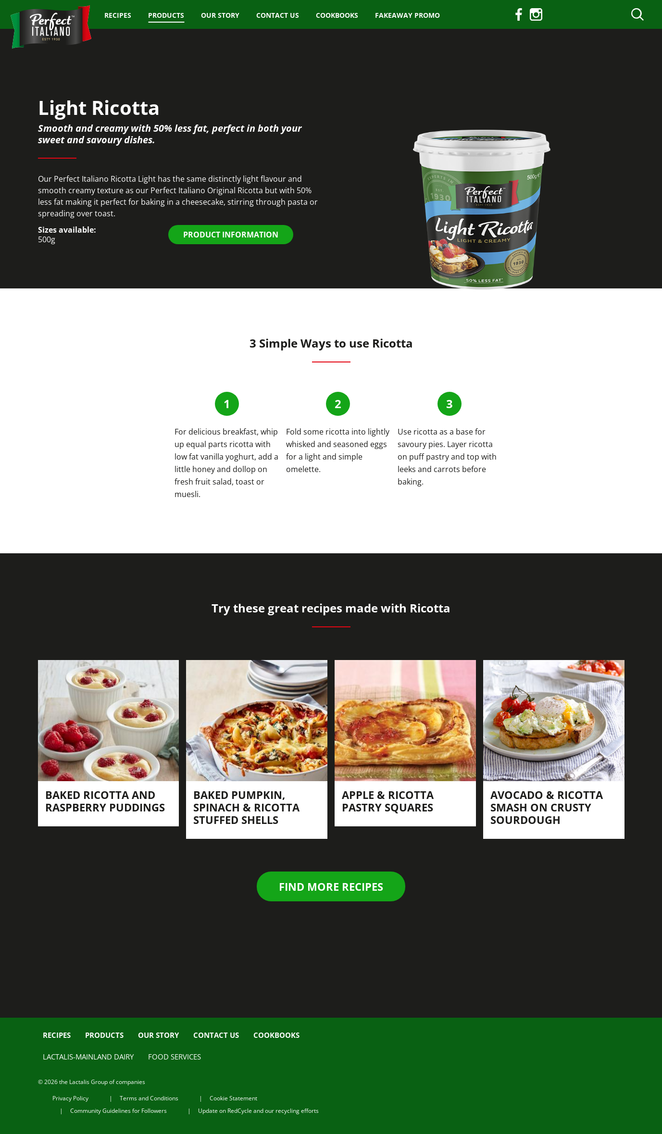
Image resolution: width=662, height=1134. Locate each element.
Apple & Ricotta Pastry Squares (388, 800)
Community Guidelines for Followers (118, 1111)
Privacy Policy (70, 1098)
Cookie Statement (233, 1098)
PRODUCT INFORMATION (230, 234)
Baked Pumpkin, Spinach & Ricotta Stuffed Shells (246, 807)
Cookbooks (337, 15)
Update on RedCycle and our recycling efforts (258, 1111)
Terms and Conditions (149, 1098)
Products (166, 15)
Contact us (277, 15)
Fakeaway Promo (407, 15)
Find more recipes (331, 886)
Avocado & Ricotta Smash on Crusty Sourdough (546, 807)
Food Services (174, 1056)
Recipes (117, 15)
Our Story (220, 15)
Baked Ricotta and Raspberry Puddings (105, 800)
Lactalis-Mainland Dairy (88, 1056)
